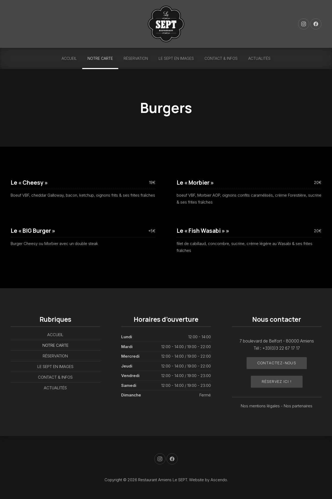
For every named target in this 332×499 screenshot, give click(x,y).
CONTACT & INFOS (221, 58)
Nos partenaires (298, 405)
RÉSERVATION (136, 58)
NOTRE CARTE (100, 58)
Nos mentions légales (261, 405)
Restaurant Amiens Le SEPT (162, 479)
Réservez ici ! (277, 381)
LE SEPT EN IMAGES (176, 58)
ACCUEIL (69, 58)
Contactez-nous (276, 362)
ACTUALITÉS (259, 58)
